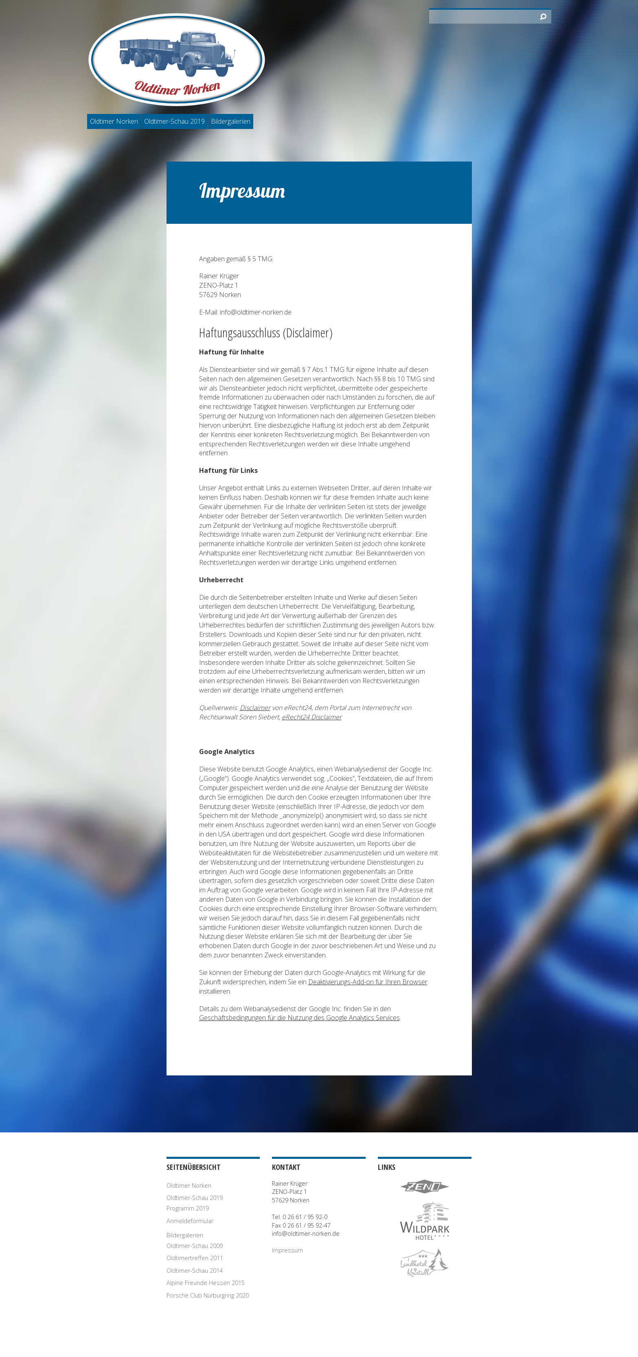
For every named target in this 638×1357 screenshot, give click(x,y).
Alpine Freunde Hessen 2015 (206, 1283)
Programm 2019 (188, 1208)
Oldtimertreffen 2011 (195, 1258)
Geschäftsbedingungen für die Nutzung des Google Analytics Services (299, 1017)
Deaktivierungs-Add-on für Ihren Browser (368, 981)
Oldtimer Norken (114, 121)
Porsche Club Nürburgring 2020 (208, 1295)
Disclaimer (255, 707)
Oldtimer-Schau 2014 (195, 1270)
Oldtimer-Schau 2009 (195, 1246)
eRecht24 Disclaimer (312, 716)
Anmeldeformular (190, 1221)
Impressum (287, 1250)
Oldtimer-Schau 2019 (174, 121)
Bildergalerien (230, 121)
